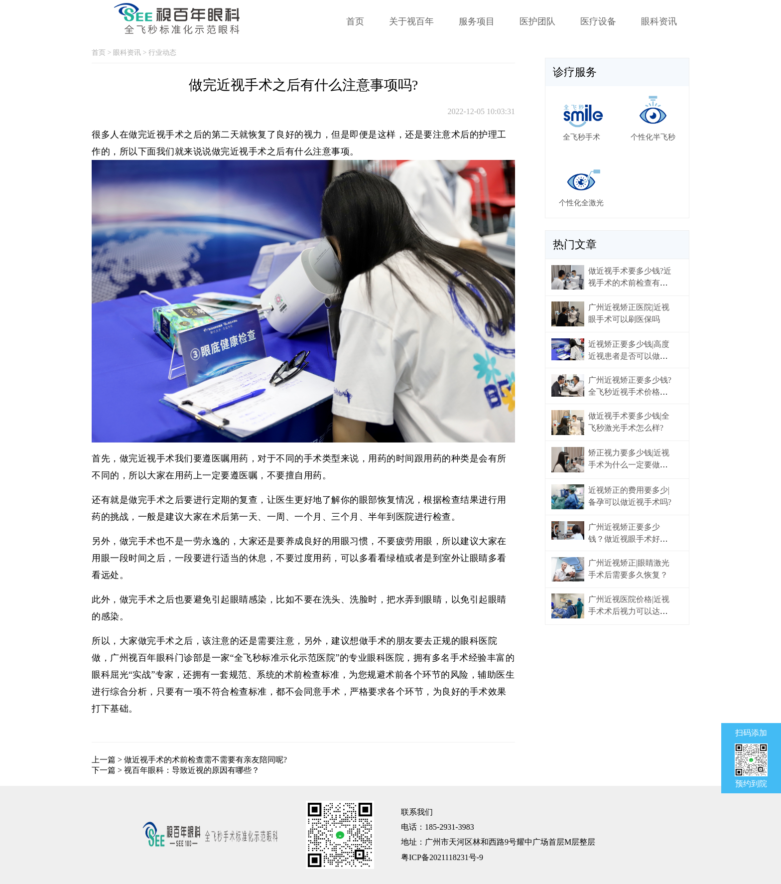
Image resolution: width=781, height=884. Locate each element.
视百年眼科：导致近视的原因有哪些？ (192, 770)
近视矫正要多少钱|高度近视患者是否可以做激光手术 (628, 356)
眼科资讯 (659, 21)
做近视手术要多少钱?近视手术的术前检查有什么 (629, 283)
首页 (355, 21)
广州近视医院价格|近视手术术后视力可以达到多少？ (628, 611)
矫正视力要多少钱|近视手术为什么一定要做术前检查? (628, 464)
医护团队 (537, 21)
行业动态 (162, 52)
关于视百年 (411, 21)
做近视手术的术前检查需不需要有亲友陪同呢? (205, 759)
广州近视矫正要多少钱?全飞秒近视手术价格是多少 (629, 392)
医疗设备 (598, 21)
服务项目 (477, 21)
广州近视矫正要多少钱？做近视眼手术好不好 (628, 539)
